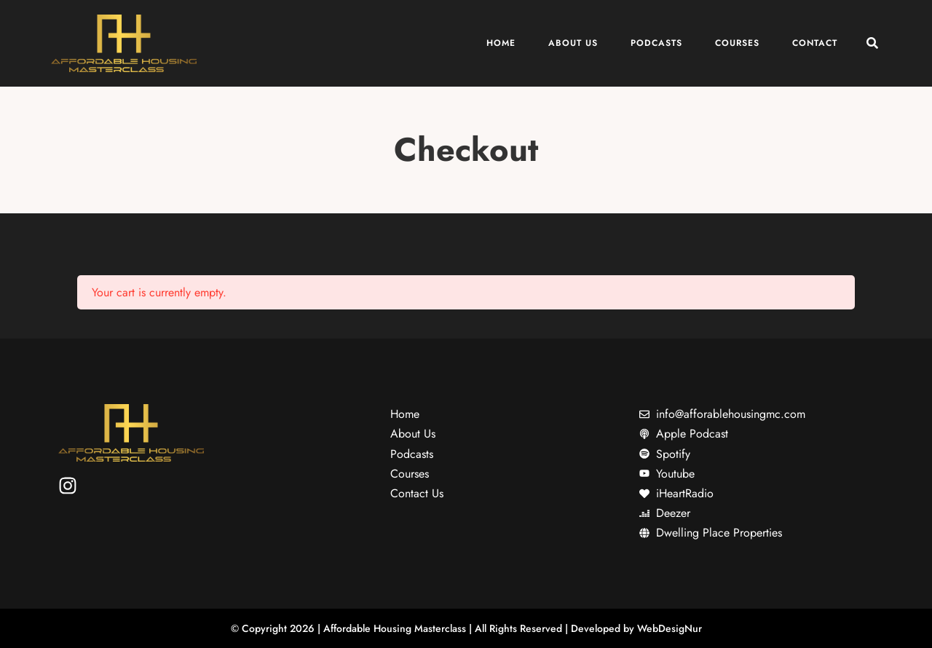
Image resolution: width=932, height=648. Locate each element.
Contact (814, 43)
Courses (737, 43)
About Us (573, 43)
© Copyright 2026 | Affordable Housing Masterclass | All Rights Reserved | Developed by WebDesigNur (466, 628)
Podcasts (656, 43)
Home (501, 43)
